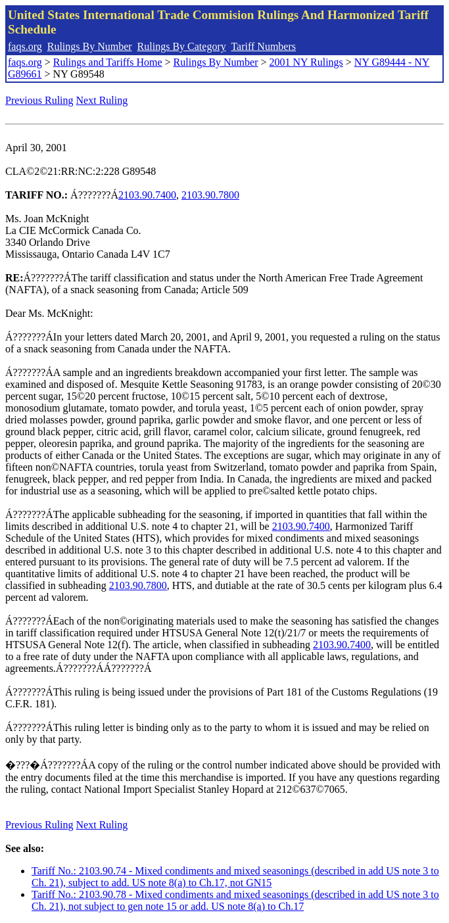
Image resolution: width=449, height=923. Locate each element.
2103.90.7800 (210, 195)
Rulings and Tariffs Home (107, 62)
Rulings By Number (89, 46)
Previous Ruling (39, 100)
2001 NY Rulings (306, 62)
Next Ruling (102, 100)
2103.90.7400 (147, 195)
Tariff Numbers (263, 46)
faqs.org (25, 46)
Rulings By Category (181, 46)
